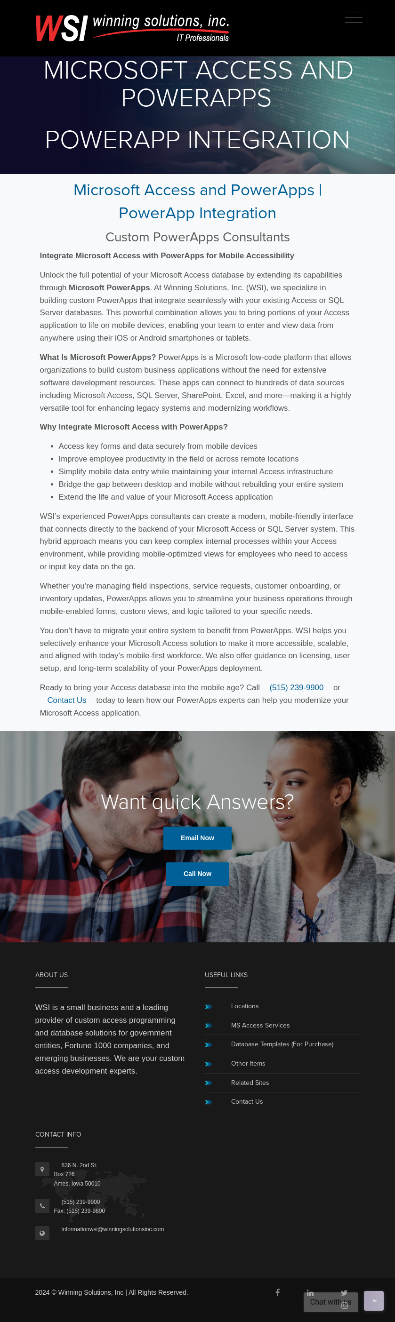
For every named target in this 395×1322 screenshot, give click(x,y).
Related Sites (250, 1083)
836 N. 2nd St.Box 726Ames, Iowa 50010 (77, 1174)
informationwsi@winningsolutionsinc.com (113, 1229)
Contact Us (67, 700)
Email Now (197, 838)
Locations (245, 1006)
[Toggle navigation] (353, 18)
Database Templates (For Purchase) (282, 1044)
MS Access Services (260, 1025)
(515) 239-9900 (297, 687)
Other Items (248, 1063)
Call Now (197, 873)
